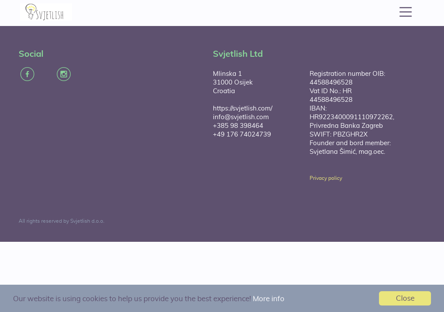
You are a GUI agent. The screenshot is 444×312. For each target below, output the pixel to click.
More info (268, 298)
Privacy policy (326, 178)
